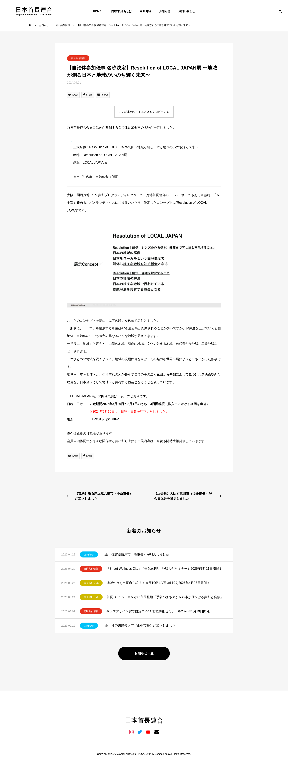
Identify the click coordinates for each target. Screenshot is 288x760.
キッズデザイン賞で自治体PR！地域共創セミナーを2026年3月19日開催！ (159, 611)
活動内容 (145, 11)
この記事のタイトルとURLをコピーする (144, 111)
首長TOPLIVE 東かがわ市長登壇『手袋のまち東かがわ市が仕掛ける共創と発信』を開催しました (167, 597)
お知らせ (164, 11)
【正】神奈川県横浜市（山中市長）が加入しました (138, 625)
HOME (97, 11)
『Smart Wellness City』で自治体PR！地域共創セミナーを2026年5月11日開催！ (164, 568)
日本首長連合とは (120, 11)
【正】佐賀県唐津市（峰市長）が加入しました (135, 554)
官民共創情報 (78, 58)
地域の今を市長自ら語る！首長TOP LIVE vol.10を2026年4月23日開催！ (158, 583)
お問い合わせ (186, 11)
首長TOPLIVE (91, 583)
